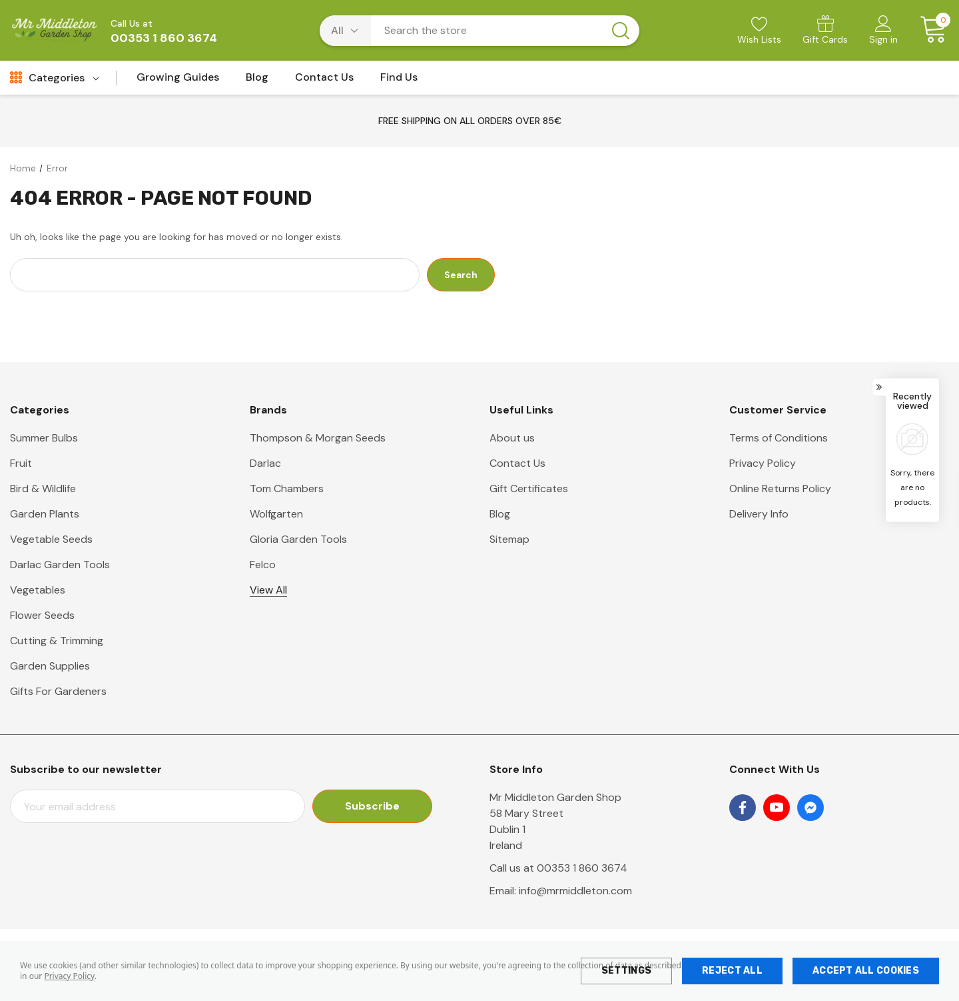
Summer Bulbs (44, 438)
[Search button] (620, 30)
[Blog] (257, 81)
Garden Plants (44, 514)
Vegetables (37, 590)
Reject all (732, 970)
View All (268, 590)
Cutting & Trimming (56, 641)
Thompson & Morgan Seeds (318, 438)
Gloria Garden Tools (298, 539)
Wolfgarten (276, 514)
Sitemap (509, 539)
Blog (499, 514)
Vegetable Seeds (51, 539)
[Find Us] (399, 81)
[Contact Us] (324, 81)
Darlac (265, 463)
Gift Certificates (528, 488)
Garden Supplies (50, 666)
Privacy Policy (69, 976)
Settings (626, 970)
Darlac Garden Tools (60, 565)
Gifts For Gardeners (58, 691)
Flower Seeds (42, 615)
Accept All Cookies (865, 970)
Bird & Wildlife (43, 488)
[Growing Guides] (178, 81)
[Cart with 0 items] (928, 30)
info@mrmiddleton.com (575, 891)
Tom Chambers (287, 488)
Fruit (21, 463)
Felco (263, 565)
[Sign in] (883, 31)
